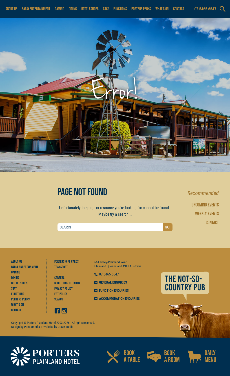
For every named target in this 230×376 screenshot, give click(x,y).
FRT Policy (61, 294)
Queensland (114, 266)
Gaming (59, 9)
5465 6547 (111, 274)
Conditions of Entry (67, 283)
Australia (135, 266)
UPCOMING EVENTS (205, 205)
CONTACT (212, 223)
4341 (126, 266)
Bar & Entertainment (36, 9)
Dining (73, 9)
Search (58, 299)
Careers (59, 278)
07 (101, 274)
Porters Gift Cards (66, 262)
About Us (11, 9)
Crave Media (65, 327)
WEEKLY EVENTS (207, 214)
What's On (162, 9)
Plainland (100, 266)
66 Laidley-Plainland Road (110, 262)
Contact (178, 9)
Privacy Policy (63, 288)
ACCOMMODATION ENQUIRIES (119, 299)
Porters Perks (141, 9)
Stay (106, 9)
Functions (120, 9)
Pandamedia (32, 327)
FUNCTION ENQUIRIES (114, 291)
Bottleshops (90, 9)
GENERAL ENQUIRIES (113, 282)
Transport (61, 267)
